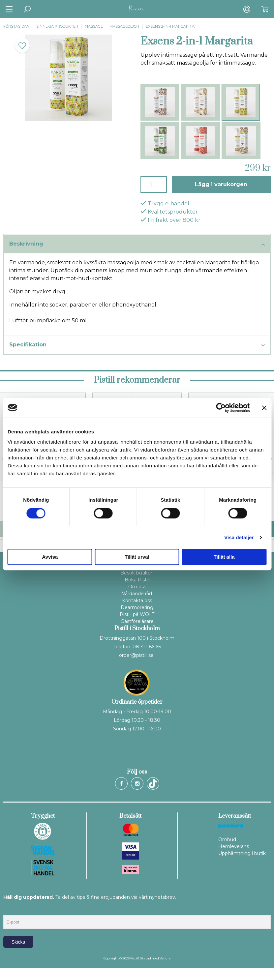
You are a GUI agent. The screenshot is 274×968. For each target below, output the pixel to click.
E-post (9, 909)
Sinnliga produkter (57, 26)
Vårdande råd (137, 594)
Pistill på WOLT (137, 614)
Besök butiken (137, 573)
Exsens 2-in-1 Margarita (170, 26)
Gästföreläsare (137, 621)
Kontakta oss (137, 600)
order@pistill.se (136, 655)
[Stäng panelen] (264, 407)
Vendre (165, 958)
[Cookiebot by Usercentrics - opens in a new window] (221, 408)
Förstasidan (16, 26)
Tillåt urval (137, 557)
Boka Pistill (137, 580)
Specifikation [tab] (137, 345)
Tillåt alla (224, 557)
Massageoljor (124, 26)
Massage (94, 26)
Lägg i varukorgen (221, 184)
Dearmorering (137, 607)
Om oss (137, 587)
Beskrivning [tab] (137, 244)
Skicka (18, 942)
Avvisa (50, 557)
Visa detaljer (239, 537)
